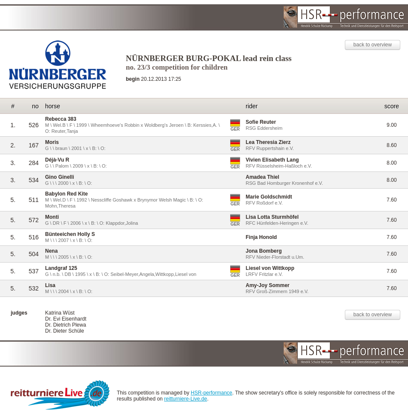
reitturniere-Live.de (185, 399)
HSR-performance (211, 393)
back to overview (372, 45)
